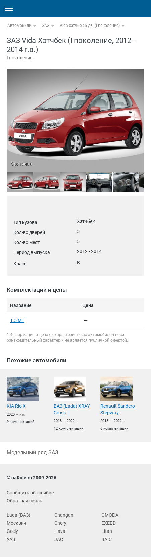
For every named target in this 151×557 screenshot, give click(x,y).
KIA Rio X (16, 406)
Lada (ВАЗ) (18, 515)
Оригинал (21, 163)
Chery (60, 523)
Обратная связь (24, 500)
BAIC (106, 539)
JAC (58, 539)
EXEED (108, 523)
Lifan (106, 531)
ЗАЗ (45, 25)
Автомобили (19, 25)
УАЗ (11, 539)
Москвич (16, 523)
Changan (63, 515)
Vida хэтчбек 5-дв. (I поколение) (90, 25)
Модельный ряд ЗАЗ (32, 452)
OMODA (109, 515)
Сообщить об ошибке (30, 492)
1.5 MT (17, 320)
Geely (12, 531)
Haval (60, 531)
